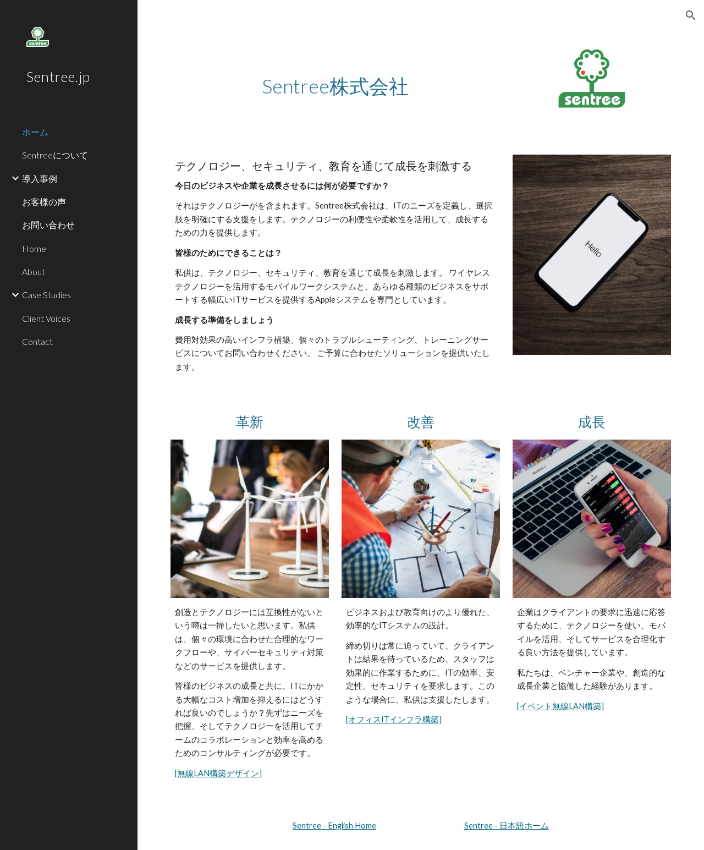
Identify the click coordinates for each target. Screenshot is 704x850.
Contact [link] (37, 341)
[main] (335, 75)
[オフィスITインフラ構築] (394, 719)
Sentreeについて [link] (55, 155)
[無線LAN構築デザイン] (218, 773)
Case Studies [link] (46, 294)
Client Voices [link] (46, 318)
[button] (691, 15)
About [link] (33, 271)
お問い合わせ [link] (48, 225)
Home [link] (34, 248)
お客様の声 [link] (44, 201)
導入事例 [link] (39, 178)
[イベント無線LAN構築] (560, 706)
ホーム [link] (35, 132)
